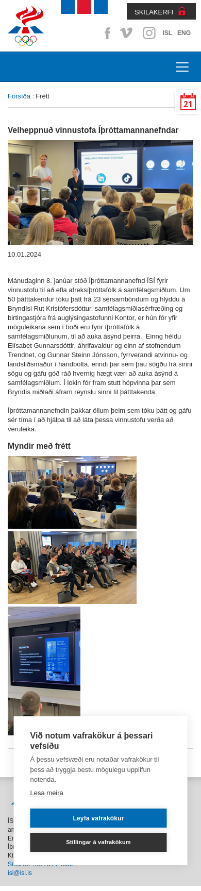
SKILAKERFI (154, 12)
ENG (184, 33)
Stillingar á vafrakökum (98, 842)
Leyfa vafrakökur (98, 818)
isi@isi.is (20, 873)
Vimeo (127, 33)
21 (188, 104)
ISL (167, 33)
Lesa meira (46, 793)
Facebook (105, 33)
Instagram (149, 33)
